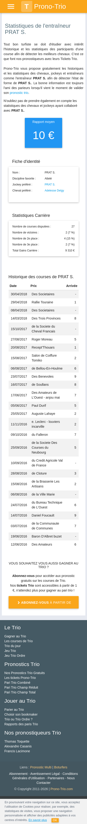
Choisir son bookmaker (21, 714)
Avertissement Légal (45, 774)
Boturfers (60, 767)
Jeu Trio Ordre (14, 655)
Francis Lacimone (17, 751)
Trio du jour (12, 646)
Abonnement (18, 774)
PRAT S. (50, 184)
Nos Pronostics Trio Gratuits (24, 673)
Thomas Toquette (16, 741)
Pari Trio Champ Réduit (21, 687)
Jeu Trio (10, 651)
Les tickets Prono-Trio (20, 678)
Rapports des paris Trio (21, 724)
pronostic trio (19, 93)
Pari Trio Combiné (17, 682)
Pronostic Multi (41, 767)
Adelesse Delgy (54, 190)
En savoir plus (38, 820)
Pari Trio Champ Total (19, 692)
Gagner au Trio (15, 636)
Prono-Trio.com (62, 789)
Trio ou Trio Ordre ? (18, 719)
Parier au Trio (14, 709)
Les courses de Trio (18, 641)
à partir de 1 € (43, 604)
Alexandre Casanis (18, 746)
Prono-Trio (43, 6)
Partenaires (56, 778)
